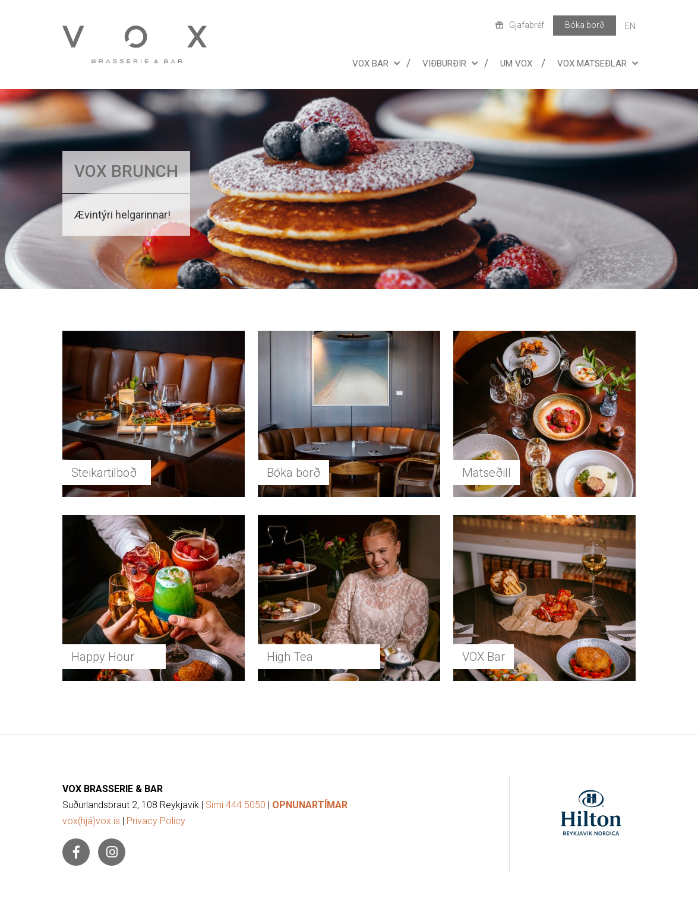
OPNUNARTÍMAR (310, 805)
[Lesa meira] (349, 189)
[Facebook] (76, 852)
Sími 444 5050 (236, 805)
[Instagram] (111, 852)
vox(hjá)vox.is (91, 821)
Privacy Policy (156, 821)
